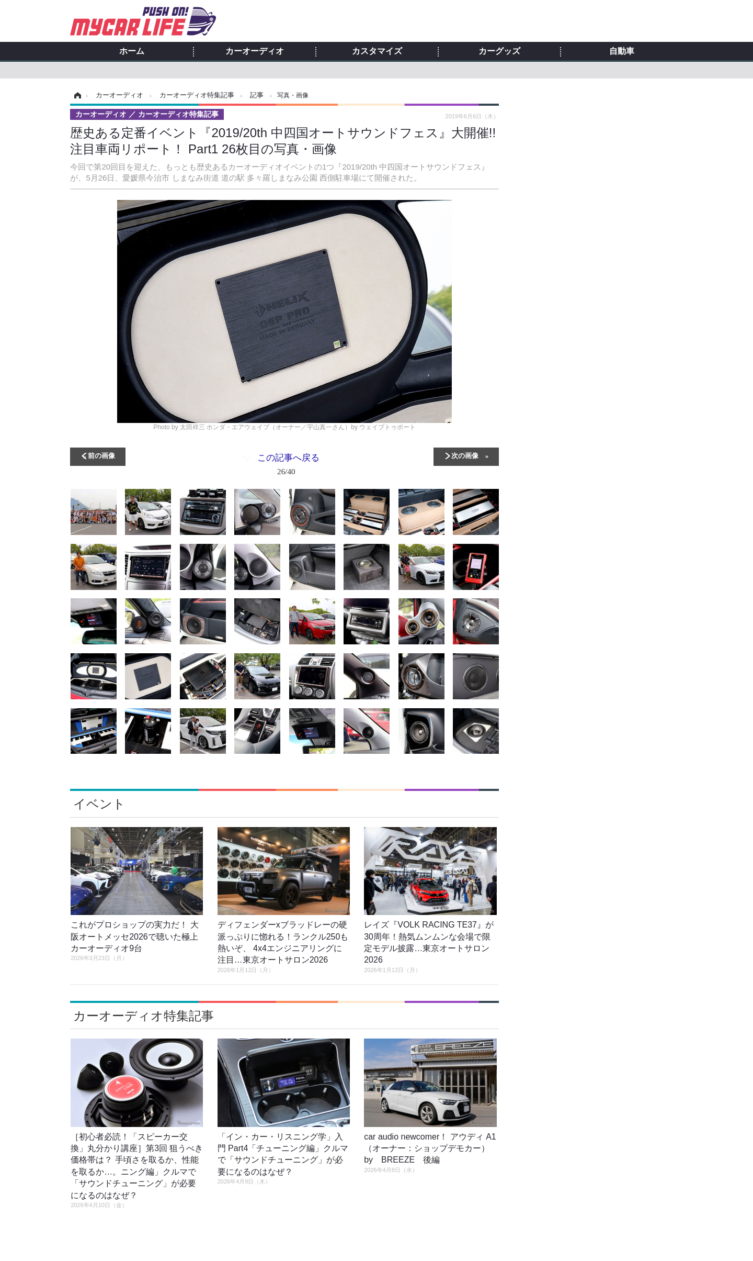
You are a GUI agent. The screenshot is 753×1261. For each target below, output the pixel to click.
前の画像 (101, 455)
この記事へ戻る (288, 466)
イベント (99, 804)
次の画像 (464, 455)
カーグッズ (499, 51)
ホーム (131, 51)
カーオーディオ (254, 51)
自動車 (621, 51)
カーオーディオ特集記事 (143, 1016)
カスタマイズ (377, 51)
